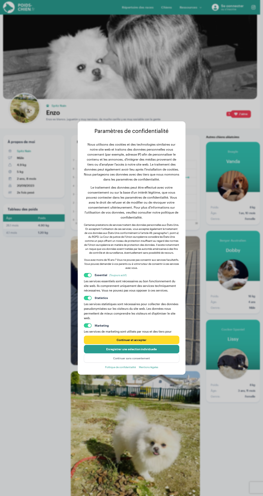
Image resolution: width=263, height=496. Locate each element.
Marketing (102, 325)
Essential (111, 275)
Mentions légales (148, 367)
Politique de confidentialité (120, 367)
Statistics (101, 298)
